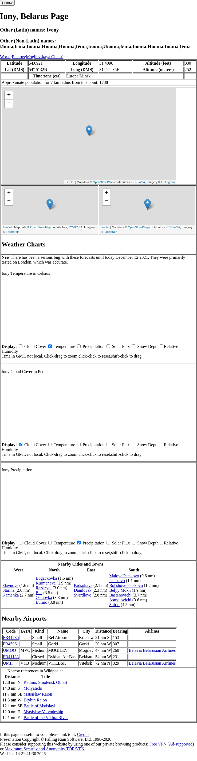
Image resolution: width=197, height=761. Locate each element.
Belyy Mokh (120, 590)
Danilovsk (83, 590)
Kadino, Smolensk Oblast (45, 682)
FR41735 (11, 637)
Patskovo (117, 580)
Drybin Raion (35, 700)
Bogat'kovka (46, 578)
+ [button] (9, 95)
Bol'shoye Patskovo (126, 585)
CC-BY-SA (138, 182)
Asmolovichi (120, 600)
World (5, 56)
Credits (83, 734)
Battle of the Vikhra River (45, 717)
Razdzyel (44, 588)
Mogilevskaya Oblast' (44, 56)
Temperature (64, 346)
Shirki (114, 604)
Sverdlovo (83, 595)
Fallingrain (168, 182)
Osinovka (44, 597)
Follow (7, 3)
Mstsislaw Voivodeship (43, 711)
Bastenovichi (120, 595)
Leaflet (70, 182)
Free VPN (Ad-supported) (171, 744)
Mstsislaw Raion (37, 694)
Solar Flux (121, 346)
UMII (8, 663)
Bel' (39, 592)
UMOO (9, 650)
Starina (8, 590)
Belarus (18, 56)
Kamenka (10, 595)
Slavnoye (10, 585)
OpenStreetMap (103, 182)
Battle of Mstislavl (39, 706)
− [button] (9, 104)
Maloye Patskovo (124, 576)
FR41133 (11, 656)
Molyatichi (32, 688)
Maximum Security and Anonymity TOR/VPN (44, 749)
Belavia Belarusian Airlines (152, 650)
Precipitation (93, 346)
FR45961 (11, 644)
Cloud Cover (35, 346)
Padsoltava (83, 585)
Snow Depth (148, 346)
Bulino (41, 602)
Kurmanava (46, 583)
